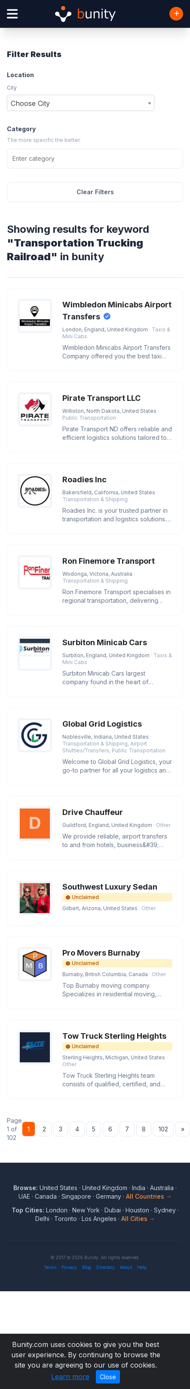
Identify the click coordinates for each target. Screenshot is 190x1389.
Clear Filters (95, 191)
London (56, 1210)
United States (58, 1187)
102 (163, 1129)
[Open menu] (12, 14)
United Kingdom (104, 1187)
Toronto (65, 1218)
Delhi (42, 1218)
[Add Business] (176, 14)
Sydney (165, 1210)
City (12, 87)
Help (142, 1267)
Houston (137, 1210)
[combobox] (80, 103)
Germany (108, 1196)
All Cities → (138, 1218)
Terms (50, 1267)
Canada (46, 1196)
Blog (86, 1267)
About (126, 1267)
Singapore (76, 1196)
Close (108, 1376)
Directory (105, 1267)
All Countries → (149, 1196)
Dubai (112, 1210)
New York (86, 1210)
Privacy (69, 1267)
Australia (162, 1187)
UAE (24, 1196)
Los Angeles (99, 1218)
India (138, 1187)
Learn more (70, 1376)
